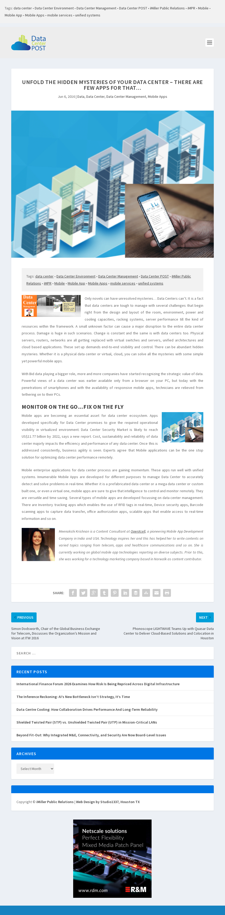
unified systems (87, 15)
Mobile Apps (34, 15)
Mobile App (13, 15)
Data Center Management (96, 8)
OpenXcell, (138, 531)
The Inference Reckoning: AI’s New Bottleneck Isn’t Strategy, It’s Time (73, 696)
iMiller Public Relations (167, 8)
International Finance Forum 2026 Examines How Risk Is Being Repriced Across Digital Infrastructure (98, 684)
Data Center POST (133, 8)
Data (80, 96)
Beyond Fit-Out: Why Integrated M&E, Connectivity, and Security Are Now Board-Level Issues (91, 735)
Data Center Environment (54, 8)
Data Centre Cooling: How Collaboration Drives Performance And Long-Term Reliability (87, 709)
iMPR (191, 8)
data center (23, 8)
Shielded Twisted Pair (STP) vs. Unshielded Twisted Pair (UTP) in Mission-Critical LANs (86, 722)
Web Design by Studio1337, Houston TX (108, 801)
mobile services (59, 15)
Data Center (95, 96)
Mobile (203, 8)
